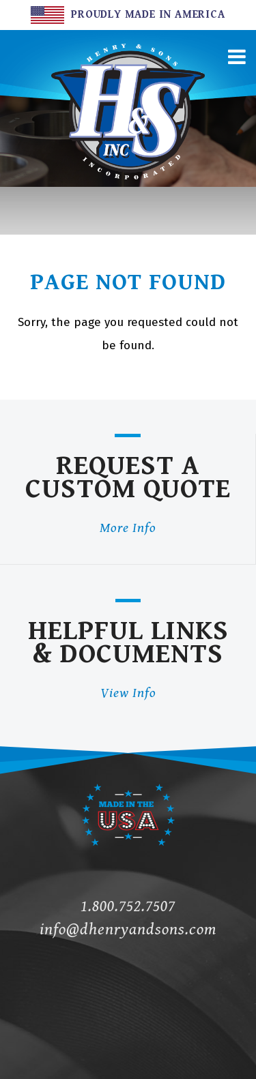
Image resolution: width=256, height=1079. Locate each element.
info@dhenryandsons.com (128, 929)
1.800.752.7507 (128, 906)
